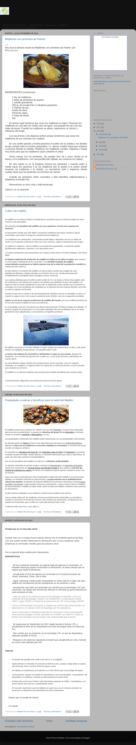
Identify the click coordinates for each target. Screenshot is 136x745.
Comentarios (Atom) (25, 727)
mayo (101, 146)
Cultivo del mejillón (15, 210)
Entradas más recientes (19, 720)
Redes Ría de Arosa (104, 165)
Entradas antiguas (76, 720)
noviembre (103, 134)
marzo (102, 150)
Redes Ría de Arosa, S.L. (107, 169)
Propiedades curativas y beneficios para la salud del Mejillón (39, 400)
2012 (98, 131)
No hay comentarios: (53, 196)
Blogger (86, 738)
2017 (98, 127)
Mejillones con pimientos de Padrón (25, 39)
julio (101, 142)
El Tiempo (106, 37)
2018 (98, 124)
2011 (98, 154)
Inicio (49, 720)
